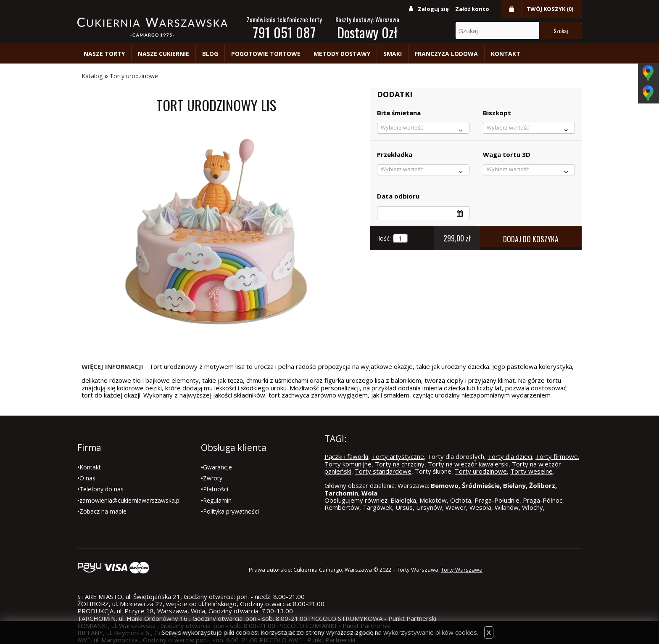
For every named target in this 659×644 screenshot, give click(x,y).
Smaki (392, 54)
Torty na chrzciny (399, 464)
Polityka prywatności (231, 511)
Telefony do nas (101, 489)
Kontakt (505, 54)
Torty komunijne (348, 464)
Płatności (215, 489)
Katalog (92, 76)
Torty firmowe (556, 456)
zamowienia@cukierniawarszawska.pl (130, 500)
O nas (87, 478)
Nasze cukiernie (163, 54)
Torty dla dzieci (510, 456)
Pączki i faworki (346, 456)
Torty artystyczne (398, 456)
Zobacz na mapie (103, 511)
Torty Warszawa (461, 569)
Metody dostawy (342, 54)
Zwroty (212, 478)
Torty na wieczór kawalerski (468, 464)
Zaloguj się (433, 9)
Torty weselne (531, 471)
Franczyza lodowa (446, 54)
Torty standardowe (383, 471)
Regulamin (217, 500)
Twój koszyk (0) (550, 9)
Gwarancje (217, 467)
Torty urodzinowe (134, 76)
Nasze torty (104, 54)
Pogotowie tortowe (266, 54)
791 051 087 (284, 32)
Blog (210, 54)
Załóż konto (472, 9)
